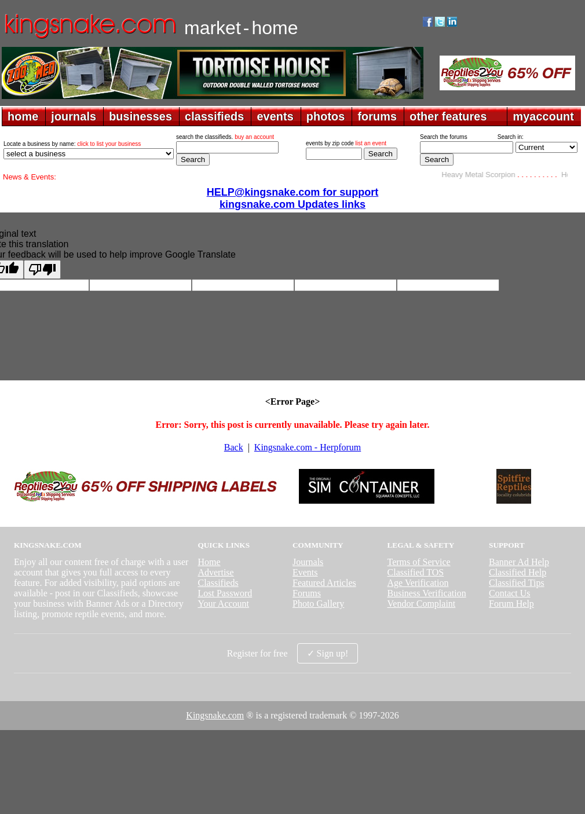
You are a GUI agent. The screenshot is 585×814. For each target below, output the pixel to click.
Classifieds (218, 583)
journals (73, 116)
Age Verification (418, 583)
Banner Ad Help (519, 562)
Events (305, 572)
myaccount (543, 116)
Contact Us (510, 593)
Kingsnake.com (215, 715)
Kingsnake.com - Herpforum (307, 447)
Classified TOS (415, 572)
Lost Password (225, 593)
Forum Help (511, 603)
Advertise (215, 572)
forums (377, 116)
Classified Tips (516, 583)
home (23, 116)
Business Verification (426, 593)
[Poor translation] (42, 269)
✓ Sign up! (328, 653)
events (275, 116)
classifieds (214, 116)
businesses (140, 116)
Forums (306, 593)
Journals (307, 562)
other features (448, 116)
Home (209, 562)
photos (325, 116)
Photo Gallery (318, 603)
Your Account (223, 603)
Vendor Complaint (421, 603)
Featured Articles (324, 583)
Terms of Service (419, 562)
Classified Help (517, 572)
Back (233, 447)
